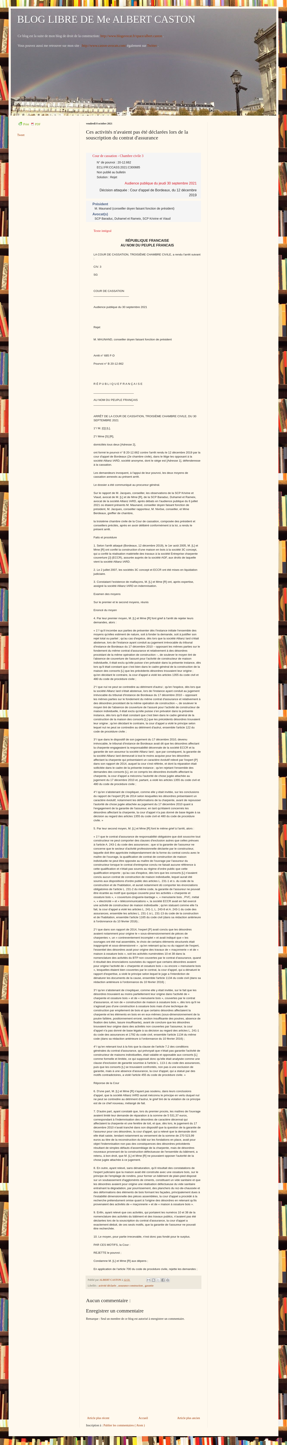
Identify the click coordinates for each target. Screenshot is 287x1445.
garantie (149, 1285)
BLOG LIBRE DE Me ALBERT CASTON (106, 19)
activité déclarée (107, 1285)
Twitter (152, 45)
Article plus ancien (188, 1418)
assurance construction (131, 1285)
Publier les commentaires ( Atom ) (124, 1425)
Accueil (143, 1418)
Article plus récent (98, 1418)
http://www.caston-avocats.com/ (104, 45)
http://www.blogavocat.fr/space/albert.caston (131, 36)
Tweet (21, 135)
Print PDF (29, 124)
